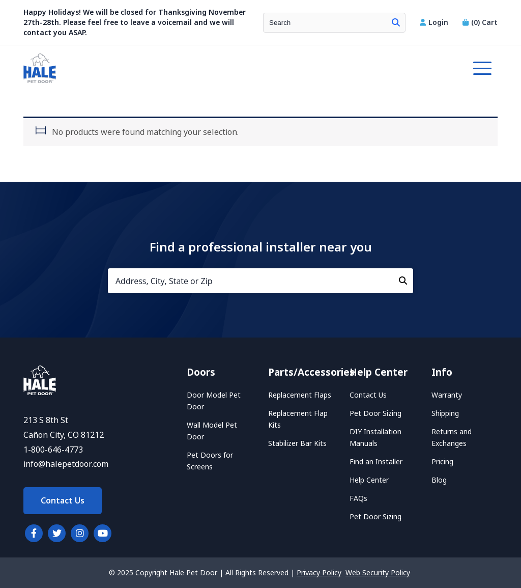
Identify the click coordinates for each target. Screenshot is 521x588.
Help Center (369, 480)
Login (435, 22)
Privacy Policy (319, 573)
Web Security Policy (377, 573)
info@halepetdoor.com (65, 464)
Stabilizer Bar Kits (297, 443)
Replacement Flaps (299, 395)
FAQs (358, 498)
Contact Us (62, 501)
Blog (439, 480)
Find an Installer (376, 462)
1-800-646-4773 (53, 450)
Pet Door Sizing (375, 413)
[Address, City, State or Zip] (260, 280)
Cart (480, 22)
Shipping (445, 413)
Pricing (442, 462)
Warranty (446, 395)
